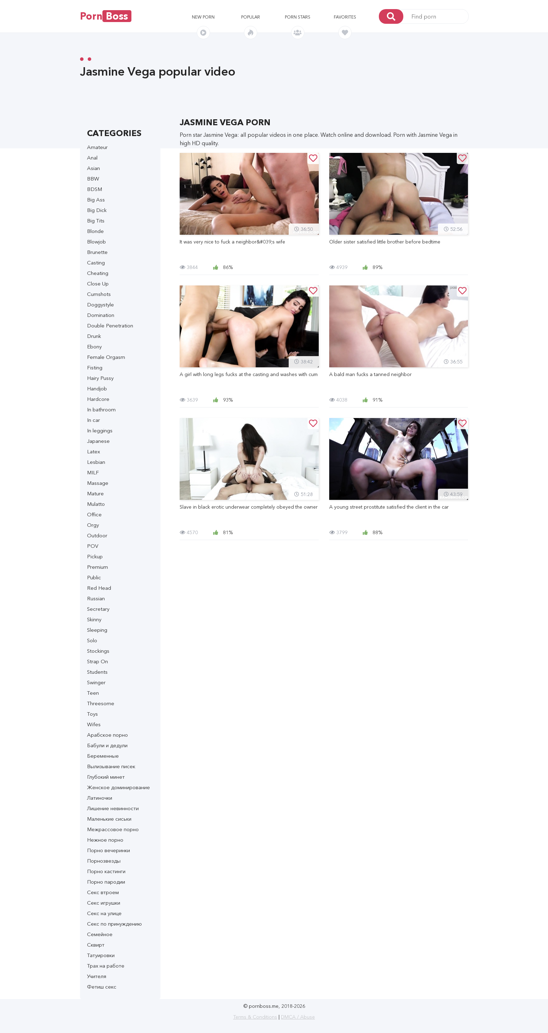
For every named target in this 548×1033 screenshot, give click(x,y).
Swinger (96, 682)
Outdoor (97, 535)
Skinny (94, 619)
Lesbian (96, 462)
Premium (97, 567)
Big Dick (97, 210)
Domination (100, 315)
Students (97, 671)
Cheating (97, 273)
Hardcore (98, 399)
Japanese (98, 441)
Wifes (94, 724)
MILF (93, 472)
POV (92, 546)
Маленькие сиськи (109, 818)
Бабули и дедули (107, 745)
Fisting (94, 367)
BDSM (94, 189)
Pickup (95, 556)
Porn (105, 16)
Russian (96, 598)
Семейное (100, 934)
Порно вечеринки (108, 850)
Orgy (93, 525)
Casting (96, 262)
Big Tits (95, 220)
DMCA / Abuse (298, 1017)
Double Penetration (110, 325)
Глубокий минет (106, 776)
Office (94, 514)
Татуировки (101, 955)
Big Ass (96, 199)
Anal (92, 157)
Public (94, 577)
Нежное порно (105, 839)
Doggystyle (100, 304)
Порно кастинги (106, 871)
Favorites (345, 17)
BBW (93, 178)
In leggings (100, 430)
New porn (203, 17)
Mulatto (96, 504)
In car (93, 420)
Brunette (97, 252)
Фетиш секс (101, 986)
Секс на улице (104, 913)
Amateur (97, 147)
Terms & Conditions (255, 1017)
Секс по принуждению (114, 923)
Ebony (94, 346)
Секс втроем (103, 892)
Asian (93, 168)
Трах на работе (105, 965)
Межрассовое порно (113, 829)
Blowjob (96, 241)
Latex (93, 451)
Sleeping (97, 630)
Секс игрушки (103, 902)
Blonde (95, 231)
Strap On (97, 661)
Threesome (100, 703)
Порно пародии (106, 881)
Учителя (96, 976)
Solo (92, 640)
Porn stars (297, 17)
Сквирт (95, 944)
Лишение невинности (113, 808)
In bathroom (101, 409)
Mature (95, 493)
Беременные (103, 755)
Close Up (98, 283)
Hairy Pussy (100, 378)
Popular (250, 17)
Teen (93, 692)
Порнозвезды (104, 860)
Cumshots (99, 294)
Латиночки (99, 797)
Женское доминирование (118, 787)
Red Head (99, 588)
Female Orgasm (106, 357)
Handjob (97, 388)
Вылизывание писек (111, 766)
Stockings (98, 651)
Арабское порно (107, 734)
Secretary (98, 609)
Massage (97, 483)
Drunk (94, 336)
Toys (92, 713)
